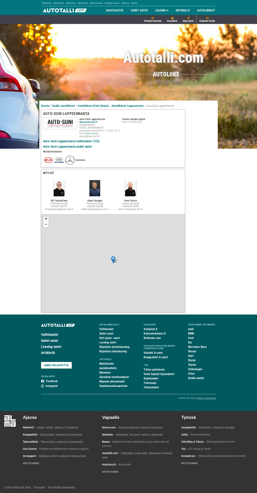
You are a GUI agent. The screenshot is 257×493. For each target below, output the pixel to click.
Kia (190, 342)
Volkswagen (195, 369)
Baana (134, 3)
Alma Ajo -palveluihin (206, 398)
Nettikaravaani (112, 3)
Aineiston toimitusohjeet (114, 377)
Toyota (192, 364)
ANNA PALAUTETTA (56, 365)
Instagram (52, 386)
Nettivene (71, 3)
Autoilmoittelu (108, 368)
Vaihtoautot (49, 334)
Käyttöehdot (151, 378)
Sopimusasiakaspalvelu (113, 386)
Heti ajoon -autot (109, 338)
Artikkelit (48, 353)
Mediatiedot (106, 363)
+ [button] (46, 219)
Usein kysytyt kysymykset (159, 374)
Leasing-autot (51, 346)
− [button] (46, 224)
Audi (191, 329)
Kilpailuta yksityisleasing (114, 347)
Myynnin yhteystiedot (112, 381)
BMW (191, 333)
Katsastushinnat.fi (155, 333)
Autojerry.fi (150, 329)
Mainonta (105, 372)
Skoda (192, 360)
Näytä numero (92, 133)
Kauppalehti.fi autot (156, 357)
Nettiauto (46, 3)
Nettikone (83, 3)
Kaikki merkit (196, 378)
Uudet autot (49, 340)
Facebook (52, 381)
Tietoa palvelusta (154, 369)
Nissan (192, 351)
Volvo (191, 373)
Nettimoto (59, 3)
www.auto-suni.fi (88, 122)
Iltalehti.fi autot (153, 352)
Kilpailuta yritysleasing (113, 351)
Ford (190, 338)
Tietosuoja (150, 383)
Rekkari (125, 3)
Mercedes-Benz (197, 347)
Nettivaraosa (96, 3)
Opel (191, 355)
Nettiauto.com (152, 338)
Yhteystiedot (151, 387)
